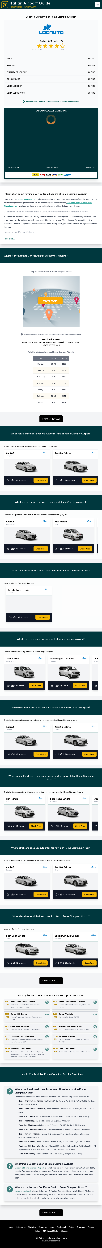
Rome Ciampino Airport (27, 199)
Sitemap (64, 1231)
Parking (91, 1227)
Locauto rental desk (23, 1191)
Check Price (41, 480)
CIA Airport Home (46, 1227)
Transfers (81, 1227)
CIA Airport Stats (50, 1231)
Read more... (9, 239)
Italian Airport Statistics (26, 1227)
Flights (71, 1227)
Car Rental (61, 1227)
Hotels (37, 1231)
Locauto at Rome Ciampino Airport (29, 1168)
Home (10, 1227)
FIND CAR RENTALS (51, 419)
